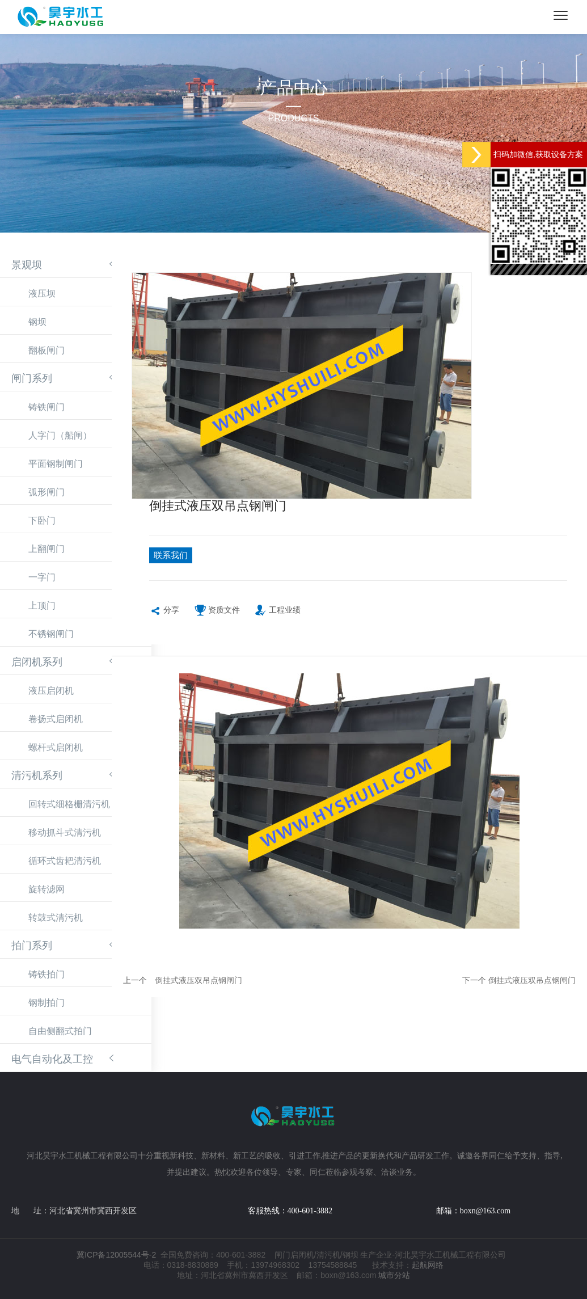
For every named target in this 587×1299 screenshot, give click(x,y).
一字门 (42, 577)
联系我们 (180, 558)
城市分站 (394, 1275)
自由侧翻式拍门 (60, 1031)
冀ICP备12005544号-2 (116, 1254)
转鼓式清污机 (55, 917)
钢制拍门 (46, 1002)
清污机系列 (36, 775)
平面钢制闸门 (55, 464)
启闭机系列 (36, 662)
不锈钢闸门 (51, 634)
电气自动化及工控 (52, 1059)
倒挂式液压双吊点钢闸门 (198, 985)
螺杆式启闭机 (55, 747)
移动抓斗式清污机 (64, 832)
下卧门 (42, 520)
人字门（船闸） (60, 435)
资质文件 (217, 617)
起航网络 (428, 1265)
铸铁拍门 (46, 974)
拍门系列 (31, 945)
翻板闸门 (46, 350)
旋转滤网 (46, 889)
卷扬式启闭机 (55, 719)
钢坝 (37, 322)
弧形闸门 (46, 492)
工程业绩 (278, 617)
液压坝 (42, 293)
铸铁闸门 (46, 407)
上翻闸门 (46, 549)
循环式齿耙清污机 (64, 861)
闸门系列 (31, 378)
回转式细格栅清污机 (69, 804)
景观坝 (26, 265)
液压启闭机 (51, 690)
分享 (164, 617)
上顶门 (42, 605)
